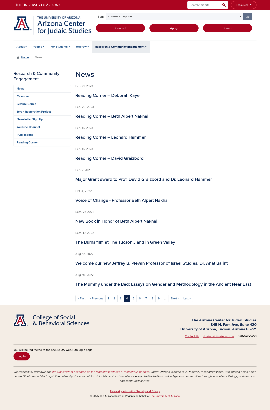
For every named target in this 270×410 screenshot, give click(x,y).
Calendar (23, 96)
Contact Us (192, 336)
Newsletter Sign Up (30, 119)
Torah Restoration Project (34, 112)
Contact (120, 28)
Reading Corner (27, 142)
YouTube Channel (28, 127)
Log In (22, 356)
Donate (227, 28)
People (37, 47)
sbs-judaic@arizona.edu (218, 336)
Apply (174, 28)
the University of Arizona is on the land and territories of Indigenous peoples (100, 372)
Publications (25, 135)
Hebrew (81, 47)
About (20, 47)
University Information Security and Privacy (135, 391)
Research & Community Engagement (119, 47)
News (20, 88)
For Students (59, 47)
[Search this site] (203, 5)
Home (25, 57)
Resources (242, 5)
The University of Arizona (165, 396)
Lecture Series (26, 104)
